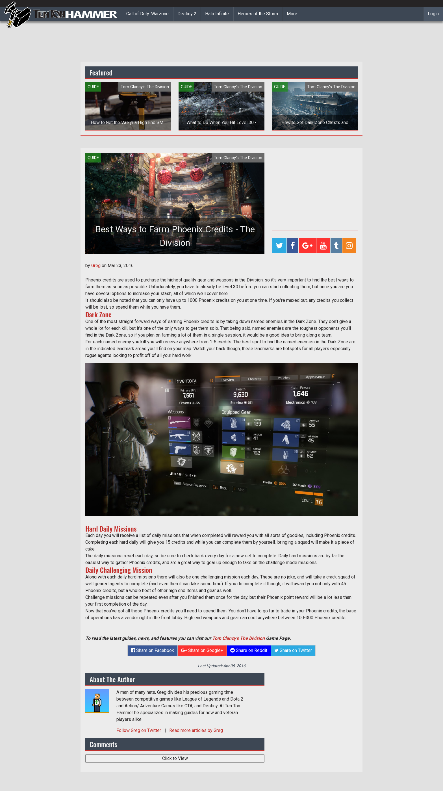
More (292, 13)
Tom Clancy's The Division (238, 638)
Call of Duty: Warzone (147, 13)
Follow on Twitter (139, 730)
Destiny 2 (186, 13)
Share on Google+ (202, 650)
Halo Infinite (217, 13)
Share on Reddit (248, 650)
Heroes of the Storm (258, 13)
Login (433, 13)
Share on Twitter (293, 650)
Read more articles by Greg (196, 730)
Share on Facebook (152, 650)
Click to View (175, 758)
